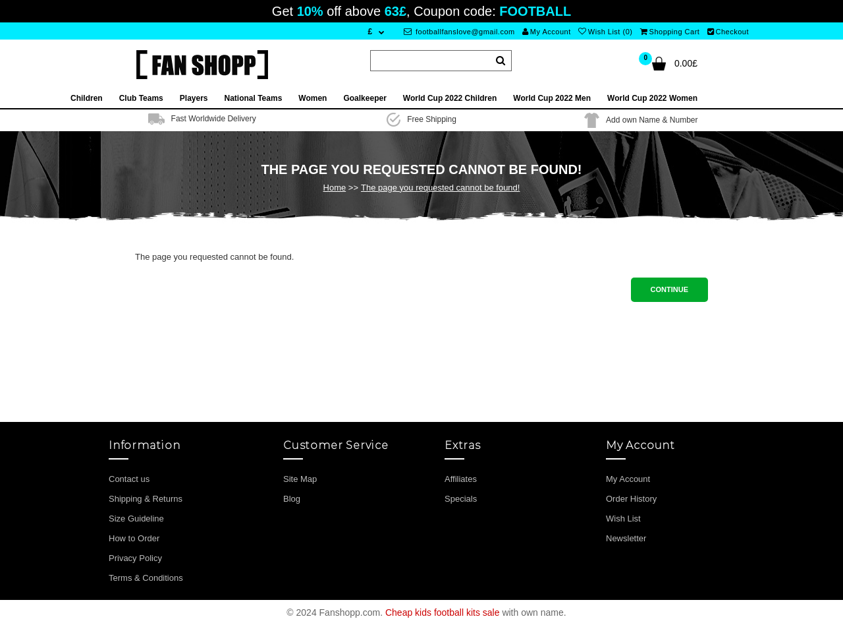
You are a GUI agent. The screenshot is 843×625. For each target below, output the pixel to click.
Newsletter (626, 538)
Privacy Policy (135, 558)
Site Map (300, 479)
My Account (546, 32)
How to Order (134, 538)
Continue (669, 289)
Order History (631, 499)
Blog (291, 499)
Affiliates (461, 479)
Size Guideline (136, 518)
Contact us (129, 479)
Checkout (728, 32)
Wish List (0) (605, 32)
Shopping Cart (669, 32)
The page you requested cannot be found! (440, 188)
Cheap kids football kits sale (442, 612)
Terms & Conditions (146, 578)
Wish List (623, 518)
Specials (461, 499)
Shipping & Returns (145, 499)
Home (334, 188)
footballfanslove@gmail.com (459, 32)
